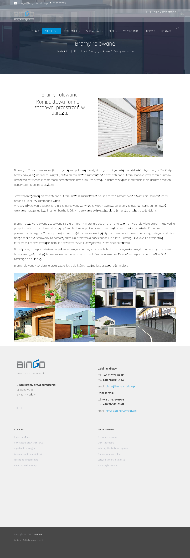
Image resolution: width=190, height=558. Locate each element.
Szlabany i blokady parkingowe (113, 448)
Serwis (150, 31)
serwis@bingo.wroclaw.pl (121, 411)
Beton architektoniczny (25, 465)
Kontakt (166, 31)
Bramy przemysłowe (107, 437)
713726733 (59, 3)
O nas (35, 31)
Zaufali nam (93, 31)
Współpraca (130, 31)
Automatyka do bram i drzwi (28, 454)
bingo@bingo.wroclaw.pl (31, 3)
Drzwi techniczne (106, 442)
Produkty (50, 31)
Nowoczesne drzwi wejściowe (28, 442)
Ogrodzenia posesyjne (24, 448)
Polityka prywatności (33, 540)
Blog (112, 31)
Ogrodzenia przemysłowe (110, 454)
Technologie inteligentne (26, 459)
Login (155, 12)
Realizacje (71, 31)
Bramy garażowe (99, 51)
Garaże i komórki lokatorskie (111, 459)
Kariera (17, 540)
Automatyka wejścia (107, 465)
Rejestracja (169, 12)
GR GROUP (37, 534)
